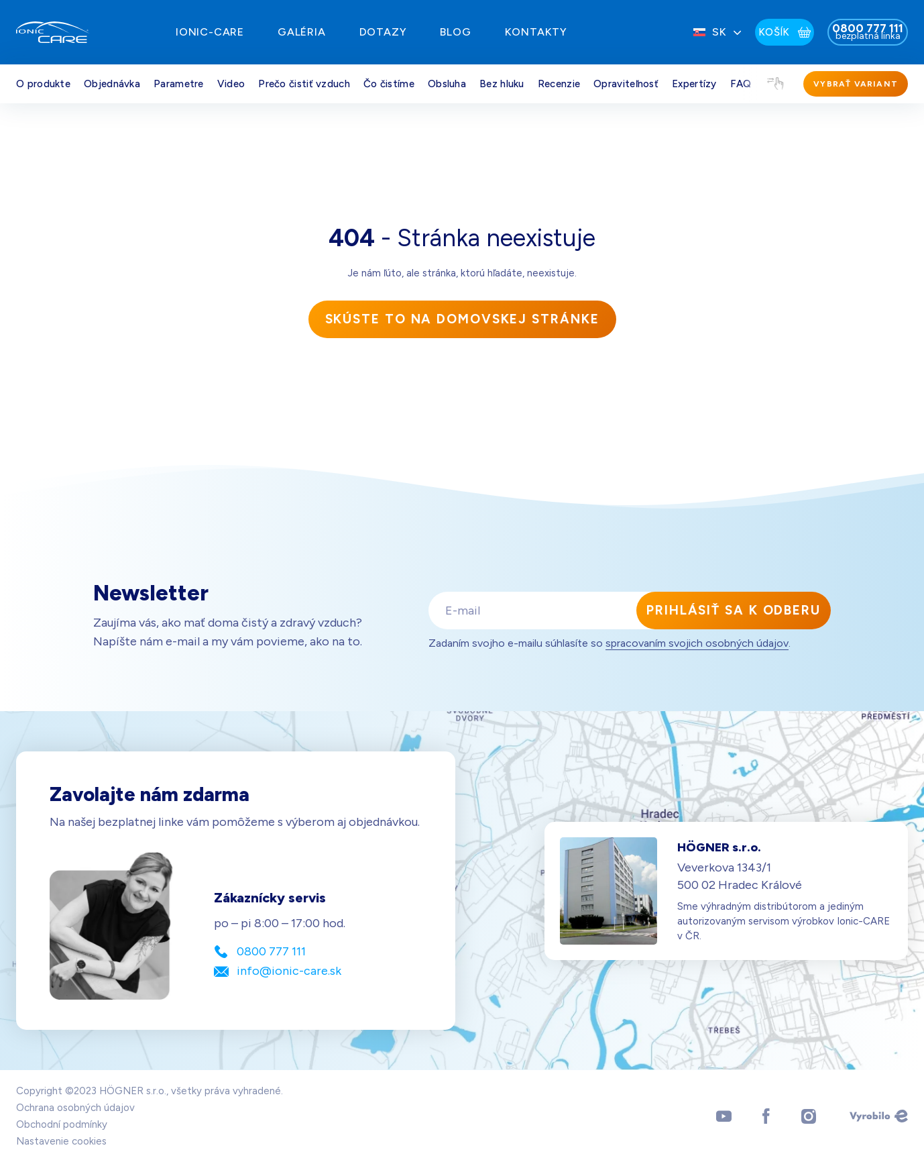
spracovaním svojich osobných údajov (697, 643)
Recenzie (559, 84)
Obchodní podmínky (61, 1124)
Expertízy (694, 84)
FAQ (741, 84)
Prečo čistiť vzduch (304, 84)
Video (231, 84)
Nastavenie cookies (61, 1141)
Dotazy (383, 31)
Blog (455, 31)
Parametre (179, 84)
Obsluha (447, 84)
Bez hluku (501, 84)
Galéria (302, 31)
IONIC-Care (210, 31)
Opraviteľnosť (625, 84)
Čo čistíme (388, 84)
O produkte (43, 84)
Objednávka (112, 84)
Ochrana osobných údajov (75, 1108)
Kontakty (536, 31)
